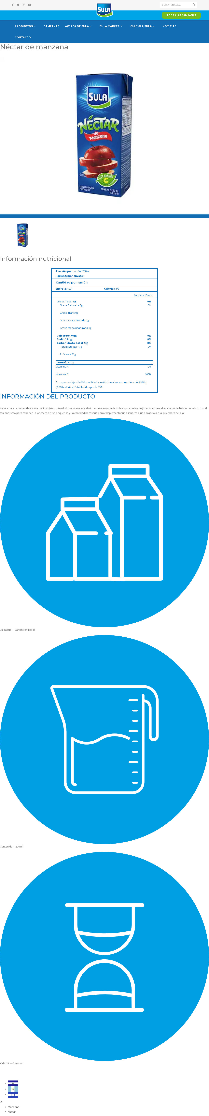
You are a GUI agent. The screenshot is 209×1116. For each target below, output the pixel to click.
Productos (24, 26)
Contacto (23, 37)
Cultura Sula (141, 26)
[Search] (175, 5)
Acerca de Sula (77, 26)
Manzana (13, 1107)
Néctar (12, 1111)
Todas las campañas (181, 15)
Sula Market (110, 26)
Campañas (51, 26)
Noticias (169, 26)
